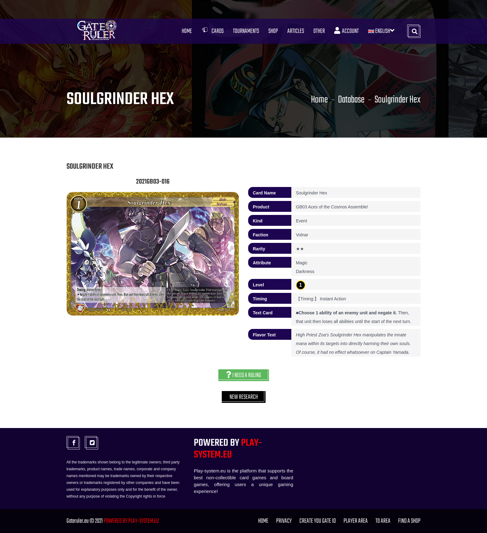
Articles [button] (295, 31)
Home (187, 31)
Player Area (356, 521)
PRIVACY (284, 521)
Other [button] (319, 31)
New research (244, 397)
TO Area (382, 521)
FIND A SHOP (409, 521)
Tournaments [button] (246, 31)
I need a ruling (243, 375)
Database (351, 100)
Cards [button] (212, 31)
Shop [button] (273, 31)
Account (346, 31)
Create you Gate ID (317, 521)
